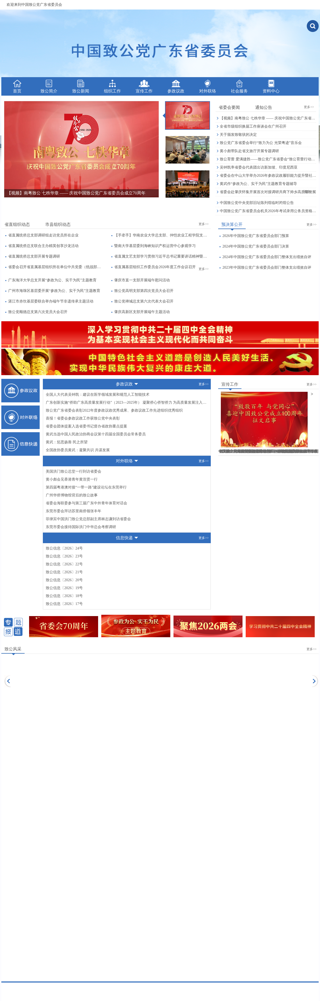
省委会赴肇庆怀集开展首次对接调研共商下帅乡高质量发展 (268, 192)
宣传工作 (144, 86)
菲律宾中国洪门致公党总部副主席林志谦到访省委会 (88, 519)
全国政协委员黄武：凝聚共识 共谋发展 (78, 450)
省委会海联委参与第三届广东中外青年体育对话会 (86, 503)
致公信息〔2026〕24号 (64, 548)
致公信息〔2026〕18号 (64, 596)
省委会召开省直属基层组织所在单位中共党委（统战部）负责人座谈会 (55, 267)
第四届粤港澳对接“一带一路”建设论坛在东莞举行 (86, 487)
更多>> (309, 107)
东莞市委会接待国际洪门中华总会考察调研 (81, 527)
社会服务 (239, 86)
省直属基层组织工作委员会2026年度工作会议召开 (155, 267)
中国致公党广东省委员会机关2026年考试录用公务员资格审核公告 (268, 211)
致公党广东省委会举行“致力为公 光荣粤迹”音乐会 (261, 143)
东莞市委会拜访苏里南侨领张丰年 (73, 511)
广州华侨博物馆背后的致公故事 (72, 495)
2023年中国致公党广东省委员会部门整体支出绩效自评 (266, 267)
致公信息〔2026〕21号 (64, 572)
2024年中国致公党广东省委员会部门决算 (255, 246)
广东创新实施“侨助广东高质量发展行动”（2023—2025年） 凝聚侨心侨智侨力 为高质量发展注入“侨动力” (127, 402)
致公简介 (48, 86)
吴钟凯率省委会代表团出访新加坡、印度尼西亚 (259, 167)
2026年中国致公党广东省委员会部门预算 (255, 236)
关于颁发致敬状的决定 (238, 135)
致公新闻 (80, 86)
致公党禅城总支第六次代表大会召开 (143, 301)
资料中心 (271, 86)
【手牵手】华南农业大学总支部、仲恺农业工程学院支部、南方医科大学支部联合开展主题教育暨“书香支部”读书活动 (161, 235)
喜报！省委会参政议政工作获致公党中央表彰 (83, 418)
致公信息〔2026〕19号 (64, 588)
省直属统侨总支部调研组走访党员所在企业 (43, 235)
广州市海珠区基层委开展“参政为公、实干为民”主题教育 (54, 291)
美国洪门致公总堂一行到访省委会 (73, 471)
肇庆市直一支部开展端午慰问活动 (142, 280)
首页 (17, 86)
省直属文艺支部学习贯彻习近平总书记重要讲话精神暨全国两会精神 (161, 256)
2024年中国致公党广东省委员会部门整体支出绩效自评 (266, 257)
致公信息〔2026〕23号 (64, 556)
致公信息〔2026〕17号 (64, 604)
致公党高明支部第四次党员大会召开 (143, 291)
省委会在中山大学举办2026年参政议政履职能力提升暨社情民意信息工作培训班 (268, 176)
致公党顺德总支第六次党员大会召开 (37, 312)
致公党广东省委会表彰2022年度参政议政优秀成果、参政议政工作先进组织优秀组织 (114, 410)
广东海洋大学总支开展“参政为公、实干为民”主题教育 (52, 280)
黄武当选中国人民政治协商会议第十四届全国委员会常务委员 (96, 434)
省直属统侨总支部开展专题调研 (34, 256)
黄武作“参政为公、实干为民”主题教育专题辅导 (258, 184)
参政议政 (175, 86)
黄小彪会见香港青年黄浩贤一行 (72, 479)
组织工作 (112, 86)
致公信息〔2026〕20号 (64, 580)
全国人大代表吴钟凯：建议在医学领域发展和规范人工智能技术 (97, 395)
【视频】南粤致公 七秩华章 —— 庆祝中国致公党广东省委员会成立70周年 (268, 118)
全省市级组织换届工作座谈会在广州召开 (253, 126)
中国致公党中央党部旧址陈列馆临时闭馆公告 (257, 203)
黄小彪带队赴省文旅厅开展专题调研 (249, 151)
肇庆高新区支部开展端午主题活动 (142, 312)
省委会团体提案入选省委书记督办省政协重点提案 (86, 426)
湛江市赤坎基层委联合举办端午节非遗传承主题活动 (50, 301)
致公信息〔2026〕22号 (64, 564)
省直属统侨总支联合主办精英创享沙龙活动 (43, 246)
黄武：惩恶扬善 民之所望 (67, 442)
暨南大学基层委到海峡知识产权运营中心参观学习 (155, 246)
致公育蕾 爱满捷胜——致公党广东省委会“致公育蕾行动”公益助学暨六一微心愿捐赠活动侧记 (268, 159)
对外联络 (207, 86)
